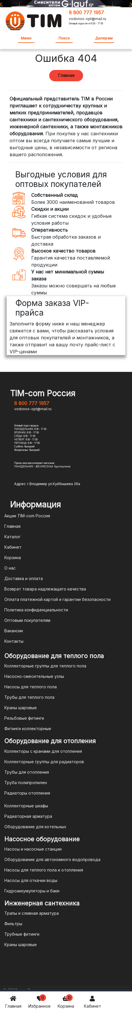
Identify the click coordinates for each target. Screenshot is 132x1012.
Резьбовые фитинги (24, 718)
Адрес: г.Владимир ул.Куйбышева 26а (47, 484)
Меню (26, 38)
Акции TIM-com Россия (27, 515)
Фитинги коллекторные (27, 728)
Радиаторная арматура (28, 816)
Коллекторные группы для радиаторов (44, 761)
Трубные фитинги (21, 934)
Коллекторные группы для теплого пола (45, 665)
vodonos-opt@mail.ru (87, 19)
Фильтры (13, 923)
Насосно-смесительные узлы (34, 676)
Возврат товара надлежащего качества (45, 588)
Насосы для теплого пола (30, 686)
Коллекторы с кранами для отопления (43, 751)
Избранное (39, 1001)
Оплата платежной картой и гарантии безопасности (57, 599)
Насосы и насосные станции (33, 849)
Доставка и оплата (23, 578)
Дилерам (104, 38)
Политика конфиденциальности (36, 609)
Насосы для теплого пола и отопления (43, 869)
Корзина (66, 1001)
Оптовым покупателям (27, 620)
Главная (13, 1001)
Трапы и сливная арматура (31, 913)
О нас (10, 568)
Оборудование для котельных (35, 826)
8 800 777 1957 (86, 12)
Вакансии (13, 630)
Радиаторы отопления (27, 792)
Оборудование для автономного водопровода (52, 859)
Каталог (12, 536)
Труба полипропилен (25, 782)
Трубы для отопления (26, 772)
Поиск (64, 38)
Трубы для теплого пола (29, 697)
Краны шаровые (20, 707)
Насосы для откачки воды (30, 880)
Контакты (13, 641)
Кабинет (92, 1001)
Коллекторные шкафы (26, 805)
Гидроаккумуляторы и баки (31, 890)
